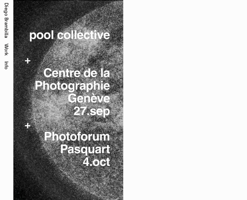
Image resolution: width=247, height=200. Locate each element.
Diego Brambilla (6, 20)
